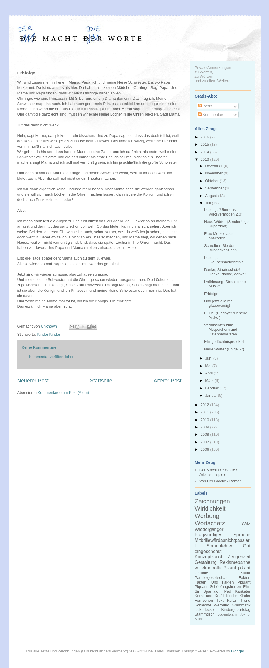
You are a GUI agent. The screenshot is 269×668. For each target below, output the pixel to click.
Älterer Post (167, 381)
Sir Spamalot (207, 591)
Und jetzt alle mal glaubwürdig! (219, 303)
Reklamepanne (235, 562)
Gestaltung (206, 562)
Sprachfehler (219, 545)
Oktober (212, 181)
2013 (205, 159)
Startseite (101, 381)
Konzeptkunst (209, 556)
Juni (209, 358)
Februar (212, 388)
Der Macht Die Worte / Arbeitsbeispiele (218, 472)
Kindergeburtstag (235, 609)
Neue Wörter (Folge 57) (224, 349)
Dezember (214, 166)
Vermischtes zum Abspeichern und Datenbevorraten (220, 329)
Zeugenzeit (239, 556)
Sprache (241, 534)
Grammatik (241, 605)
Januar (211, 395)
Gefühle (201, 573)
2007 (205, 442)
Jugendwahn (227, 614)
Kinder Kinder (48, 334)
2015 (205, 144)
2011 (205, 412)
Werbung (207, 515)
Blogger (237, 651)
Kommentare (211, 114)
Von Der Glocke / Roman (220, 481)
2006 (205, 449)
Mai (208, 366)
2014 (205, 152)
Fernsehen (204, 600)
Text (220, 600)
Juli (208, 203)
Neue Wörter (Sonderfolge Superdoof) (226, 223)
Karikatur (242, 591)
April (209, 373)
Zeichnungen (212, 501)
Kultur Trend (238, 600)
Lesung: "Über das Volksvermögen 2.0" (223, 211)
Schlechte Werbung (212, 605)
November (214, 173)
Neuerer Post (33, 381)
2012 (205, 405)
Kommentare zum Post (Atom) (63, 392)
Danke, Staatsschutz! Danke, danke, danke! (225, 272)
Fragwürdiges (208, 534)
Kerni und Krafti (209, 596)
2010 (205, 420)
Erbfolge (211, 293)
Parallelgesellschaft (211, 577)
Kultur (246, 573)
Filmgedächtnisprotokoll (224, 341)
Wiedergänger (209, 529)
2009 (205, 427)
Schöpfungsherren (225, 586)
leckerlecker (205, 609)
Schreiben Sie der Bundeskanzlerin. (221, 247)
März (210, 380)
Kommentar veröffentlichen (52, 357)
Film (247, 586)
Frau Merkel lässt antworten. (219, 235)
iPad (227, 591)
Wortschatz (210, 523)
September (215, 188)
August (211, 196)
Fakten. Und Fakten (214, 582)
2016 (205, 137)
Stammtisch (205, 614)
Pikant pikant (237, 567)
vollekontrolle (208, 567)
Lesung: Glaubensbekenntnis (223, 260)
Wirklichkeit (210, 508)
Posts (205, 106)
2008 (205, 434)
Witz (245, 523)
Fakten (245, 577)
